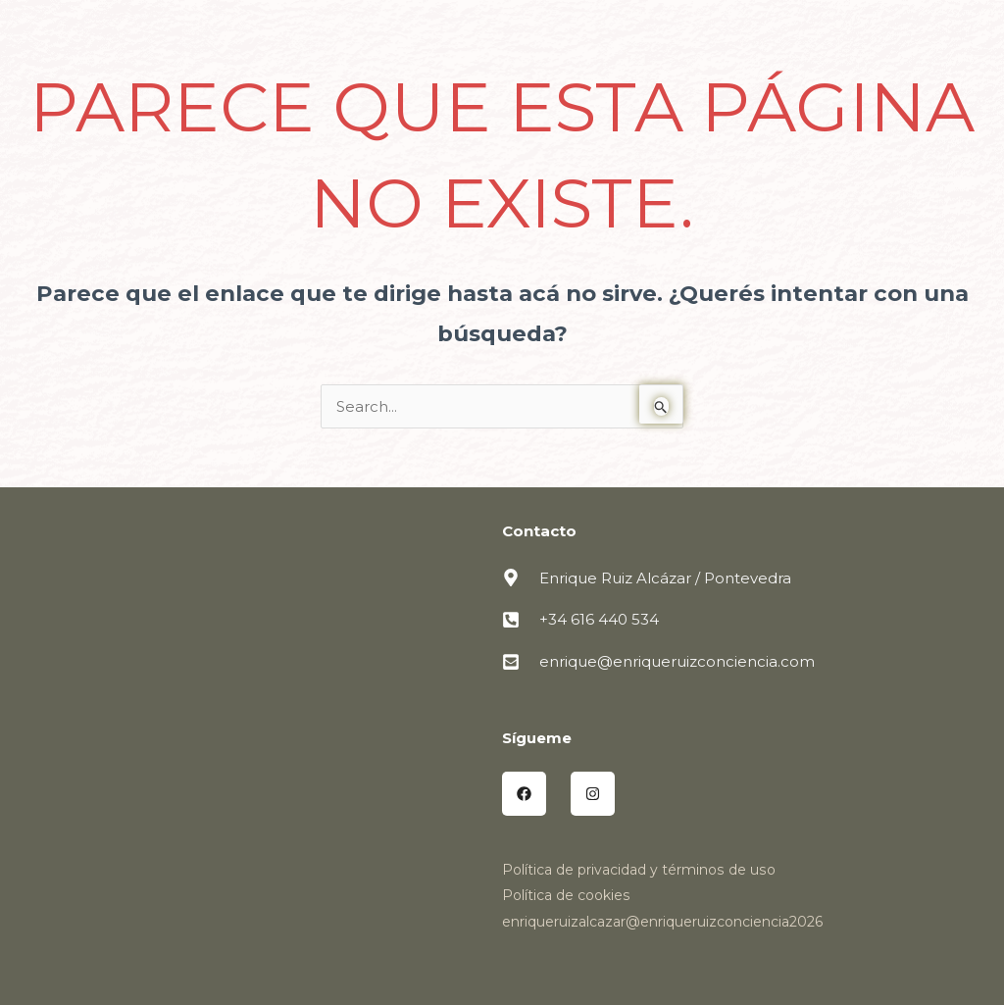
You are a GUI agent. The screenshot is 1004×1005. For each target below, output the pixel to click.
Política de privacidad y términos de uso (638, 870)
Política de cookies (565, 895)
